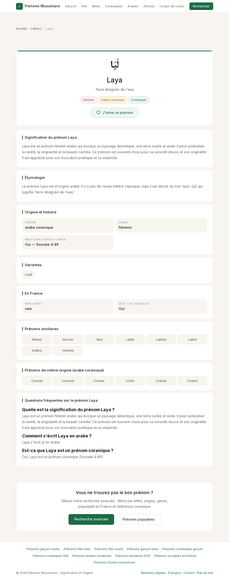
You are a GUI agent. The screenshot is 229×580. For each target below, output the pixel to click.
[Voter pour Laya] (114, 113)
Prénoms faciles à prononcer (114, 562)
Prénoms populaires (139, 519)
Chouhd (68, 381)
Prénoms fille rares (77, 549)
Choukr (99, 381)
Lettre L (36, 28)
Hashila (68, 350)
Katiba (37, 350)
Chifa (130, 381)
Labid (192, 339)
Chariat (36, 381)
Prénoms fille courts (108, 549)
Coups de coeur (172, 6)
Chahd (192, 381)
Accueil (21, 28)
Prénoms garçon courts (43, 549)
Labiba (161, 339)
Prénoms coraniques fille (50, 556)
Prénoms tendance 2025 (132, 556)
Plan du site (205, 573)
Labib (130, 339)
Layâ (28, 274)
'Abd (98, 339)
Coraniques (114, 6)
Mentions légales (153, 573)
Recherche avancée (91, 519)
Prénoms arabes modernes (91, 556)
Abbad (37, 339)
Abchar (68, 339)
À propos (174, 573)
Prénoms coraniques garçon (182, 549)
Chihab (161, 381)
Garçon (70, 6)
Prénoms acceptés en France (175, 556)
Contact (189, 573)
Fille (84, 6)
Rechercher (201, 6)
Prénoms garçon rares (143, 549)
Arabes (132, 6)
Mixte (96, 6)
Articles (149, 6)
